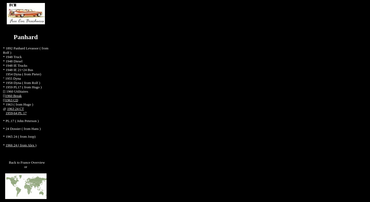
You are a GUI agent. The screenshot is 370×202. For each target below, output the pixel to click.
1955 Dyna (13, 78)
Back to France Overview (27, 162)
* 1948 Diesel (12, 61)
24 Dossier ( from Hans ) (23, 129)
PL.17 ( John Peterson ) (22, 121)
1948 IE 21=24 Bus (19, 70)
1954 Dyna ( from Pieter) (23, 74)
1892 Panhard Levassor (23, 48)
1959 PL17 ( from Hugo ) (24, 87)
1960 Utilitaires (17, 91)
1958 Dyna (14, 83)
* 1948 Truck (12, 57)
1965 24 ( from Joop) (21, 136)
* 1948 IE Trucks (15, 65)
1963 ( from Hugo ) (19, 104)
